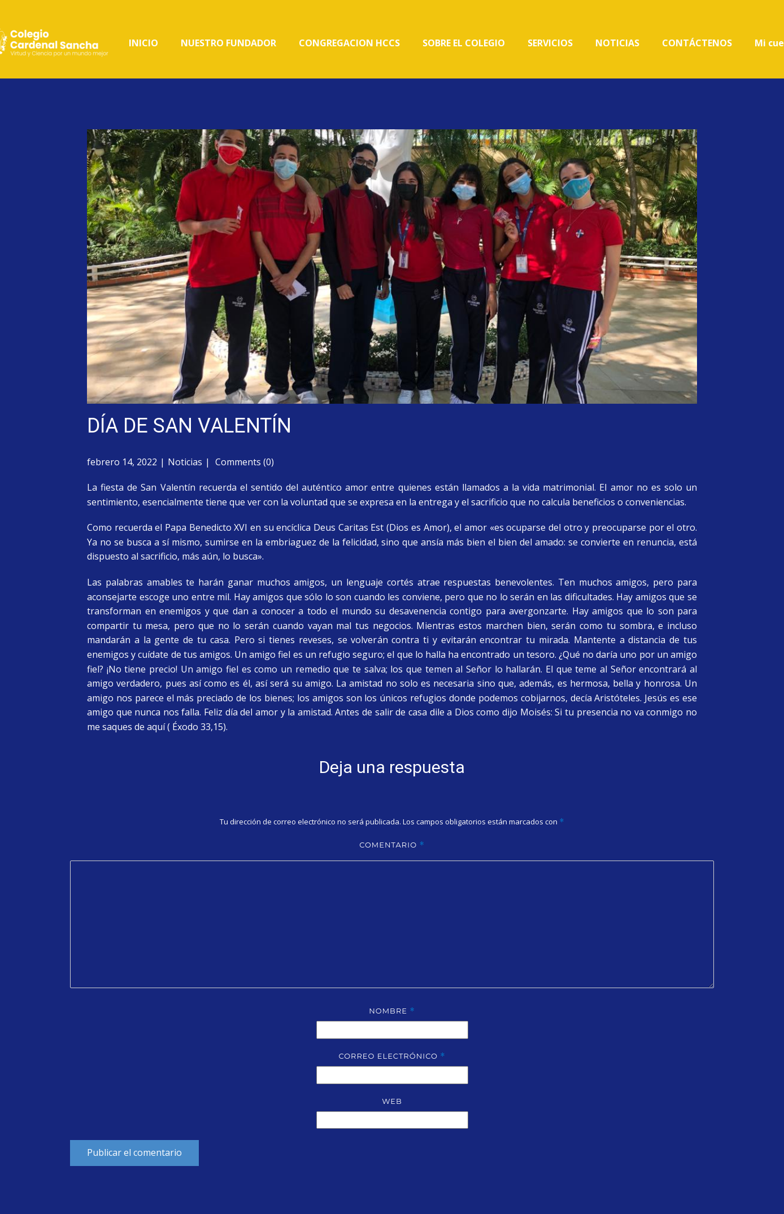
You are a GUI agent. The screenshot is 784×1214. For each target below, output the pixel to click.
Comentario (392, 845)
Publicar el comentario (134, 1152)
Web (392, 1101)
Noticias (185, 462)
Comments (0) (243, 462)
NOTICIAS (617, 43)
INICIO (143, 43)
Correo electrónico (391, 1056)
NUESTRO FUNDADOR (228, 43)
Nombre (392, 1011)
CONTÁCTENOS (697, 43)
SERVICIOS (550, 43)
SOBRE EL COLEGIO (464, 43)
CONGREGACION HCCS (349, 43)
